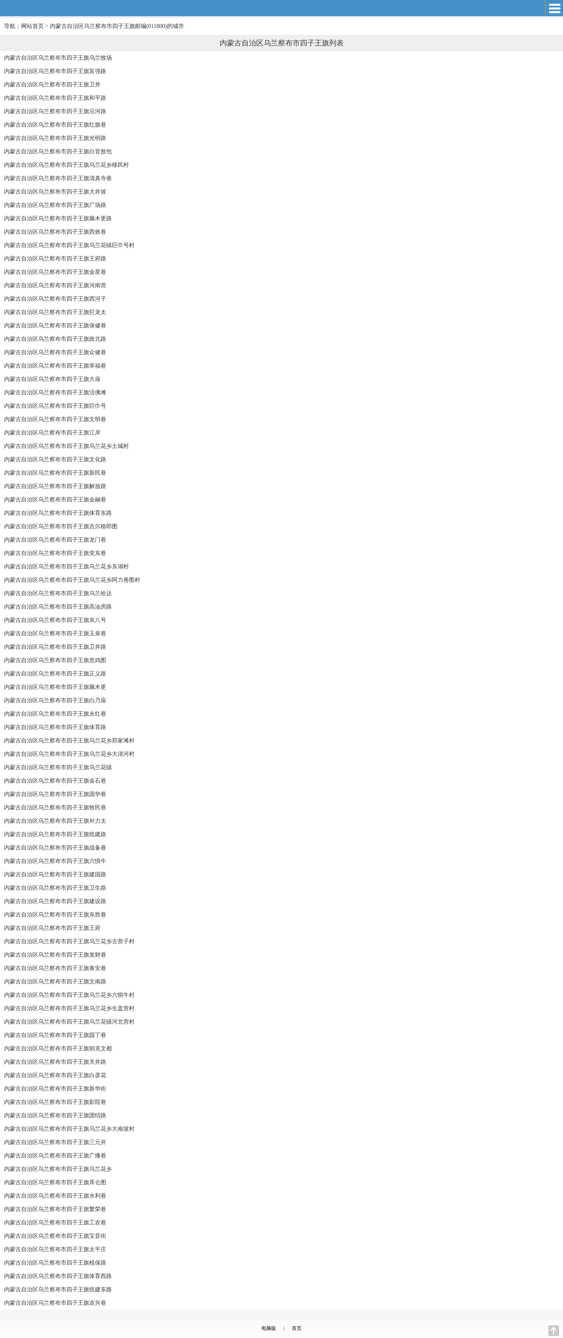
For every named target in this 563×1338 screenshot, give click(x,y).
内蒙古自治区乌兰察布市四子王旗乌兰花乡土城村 (66, 446)
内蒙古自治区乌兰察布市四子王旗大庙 (52, 379)
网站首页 (32, 26)
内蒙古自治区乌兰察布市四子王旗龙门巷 (55, 540)
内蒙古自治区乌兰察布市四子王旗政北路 (55, 339)
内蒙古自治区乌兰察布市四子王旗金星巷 (55, 272)
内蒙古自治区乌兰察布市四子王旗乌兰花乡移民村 (66, 165)
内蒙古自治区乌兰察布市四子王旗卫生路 (55, 888)
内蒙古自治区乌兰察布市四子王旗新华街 (55, 1089)
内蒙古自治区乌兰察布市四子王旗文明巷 (55, 419)
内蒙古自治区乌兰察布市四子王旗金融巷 (55, 500)
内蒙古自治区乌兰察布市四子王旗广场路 (55, 205)
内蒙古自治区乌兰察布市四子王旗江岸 (52, 433)
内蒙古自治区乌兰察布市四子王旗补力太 (55, 821)
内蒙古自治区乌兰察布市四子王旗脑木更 (55, 687)
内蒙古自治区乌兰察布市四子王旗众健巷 (55, 352)
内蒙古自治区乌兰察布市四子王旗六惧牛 (55, 861)
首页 (297, 1328)
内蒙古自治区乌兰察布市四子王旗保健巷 (55, 326)
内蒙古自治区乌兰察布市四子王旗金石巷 (55, 781)
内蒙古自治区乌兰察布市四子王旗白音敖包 (58, 151)
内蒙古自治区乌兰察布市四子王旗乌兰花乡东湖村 (66, 567)
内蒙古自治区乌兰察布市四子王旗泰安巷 (55, 968)
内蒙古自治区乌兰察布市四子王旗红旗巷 (55, 125)
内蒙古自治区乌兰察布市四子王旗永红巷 (55, 714)
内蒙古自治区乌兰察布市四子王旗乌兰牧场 (58, 58)
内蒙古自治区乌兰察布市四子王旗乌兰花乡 (58, 1169)
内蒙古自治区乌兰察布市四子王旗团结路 (55, 1115)
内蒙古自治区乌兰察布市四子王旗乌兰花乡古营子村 (69, 941)
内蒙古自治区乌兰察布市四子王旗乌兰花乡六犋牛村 (69, 995)
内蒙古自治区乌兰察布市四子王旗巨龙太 (55, 312)
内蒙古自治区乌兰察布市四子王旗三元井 (55, 1142)
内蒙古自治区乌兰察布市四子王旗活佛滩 (55, 392)
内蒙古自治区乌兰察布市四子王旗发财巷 (55, 955)
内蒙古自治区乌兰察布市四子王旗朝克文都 (58, 1048)
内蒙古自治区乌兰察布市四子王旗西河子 (55, 299)
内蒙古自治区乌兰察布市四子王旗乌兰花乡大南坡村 (69, 1129)
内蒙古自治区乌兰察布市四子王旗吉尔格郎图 (61, 526)
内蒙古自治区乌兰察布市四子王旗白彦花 (55, 1075)
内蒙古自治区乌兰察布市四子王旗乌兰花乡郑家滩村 (69, 741)
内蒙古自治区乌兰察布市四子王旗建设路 (55, 901)
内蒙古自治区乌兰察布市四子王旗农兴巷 (55, 1303)
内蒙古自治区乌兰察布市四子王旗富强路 (55, 71)
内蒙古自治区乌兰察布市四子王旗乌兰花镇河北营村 (69, 1022)
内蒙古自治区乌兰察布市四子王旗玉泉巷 (55, 633)
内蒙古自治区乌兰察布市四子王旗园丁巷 (55, 1035)
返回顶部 (553, 1330)
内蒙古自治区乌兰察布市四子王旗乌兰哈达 (58, 593)
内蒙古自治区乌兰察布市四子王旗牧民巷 (55, 808)
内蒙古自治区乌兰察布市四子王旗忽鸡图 (55, 660)
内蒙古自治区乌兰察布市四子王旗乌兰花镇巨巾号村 (69, 245)
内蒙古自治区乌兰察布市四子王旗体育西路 (58, 1276)
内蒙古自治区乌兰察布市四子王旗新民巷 (55, 473)
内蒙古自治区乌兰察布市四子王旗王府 (52, 928)
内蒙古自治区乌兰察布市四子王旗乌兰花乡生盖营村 (69, 1008)
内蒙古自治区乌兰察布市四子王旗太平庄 (55, 1249)
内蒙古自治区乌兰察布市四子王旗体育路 (55, 727)
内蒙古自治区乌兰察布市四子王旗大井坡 (55, 192)
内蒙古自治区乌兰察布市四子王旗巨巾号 (55, 406)
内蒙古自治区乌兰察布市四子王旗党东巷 (55, 553)
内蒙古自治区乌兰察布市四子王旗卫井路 (55, 647)
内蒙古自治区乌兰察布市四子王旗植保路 (55, 1263)
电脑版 (268, 1328)
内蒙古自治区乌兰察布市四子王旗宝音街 (55, 1236)
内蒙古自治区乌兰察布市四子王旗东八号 (55, 620)
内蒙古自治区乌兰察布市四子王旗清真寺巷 (58, 178)
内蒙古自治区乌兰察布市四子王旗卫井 (52, 85)
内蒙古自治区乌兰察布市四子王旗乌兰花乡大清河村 (69, 754)
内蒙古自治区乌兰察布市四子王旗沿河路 (55, 111)
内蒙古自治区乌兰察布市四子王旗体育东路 (58, 513)
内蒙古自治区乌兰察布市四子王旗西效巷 (55, 232)
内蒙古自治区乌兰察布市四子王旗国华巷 (55, 794)
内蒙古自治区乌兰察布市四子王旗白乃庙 (55, 700)
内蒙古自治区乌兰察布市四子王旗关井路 (55, 1062)
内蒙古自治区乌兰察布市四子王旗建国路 (55, 874)
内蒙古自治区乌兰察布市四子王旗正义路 (55, 674)
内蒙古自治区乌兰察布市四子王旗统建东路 (58, 1289)
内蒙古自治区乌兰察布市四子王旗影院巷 (55, 1102)
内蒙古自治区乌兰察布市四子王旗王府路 (55, 259)
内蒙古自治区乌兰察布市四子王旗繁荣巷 (55, 1209)
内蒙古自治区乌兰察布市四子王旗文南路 (55, 982)
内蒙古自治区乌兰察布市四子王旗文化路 (55, 459)
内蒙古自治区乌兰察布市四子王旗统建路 (55, 834)
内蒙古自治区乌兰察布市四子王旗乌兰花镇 (58, 767)
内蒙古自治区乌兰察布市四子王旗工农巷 (55, 1223)
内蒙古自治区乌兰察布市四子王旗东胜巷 (55, 915)
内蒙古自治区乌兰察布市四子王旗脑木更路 (58, 218)
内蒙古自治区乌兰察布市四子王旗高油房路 (58, 607)
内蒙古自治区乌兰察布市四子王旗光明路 (55, 138)
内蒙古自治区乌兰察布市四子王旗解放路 (55, 486)
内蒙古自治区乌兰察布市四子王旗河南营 (55, 285)
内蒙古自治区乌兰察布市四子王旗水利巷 (55, 1196)
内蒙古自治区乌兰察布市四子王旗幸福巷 (55, 366)
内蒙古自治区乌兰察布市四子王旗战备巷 (55, 848)
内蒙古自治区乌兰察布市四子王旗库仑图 (55, 1182)
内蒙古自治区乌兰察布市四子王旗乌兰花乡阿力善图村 (72, 580)
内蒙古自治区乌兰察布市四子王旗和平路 (55, 98)
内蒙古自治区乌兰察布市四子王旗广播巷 (55, 1156)
